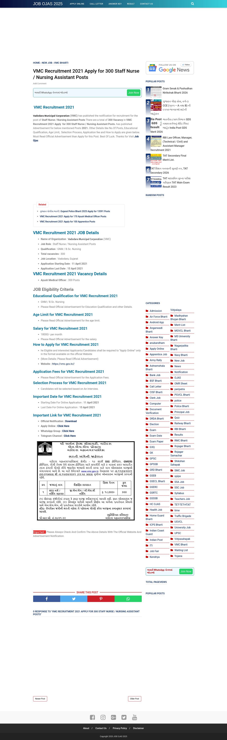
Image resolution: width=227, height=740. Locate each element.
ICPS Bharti (156, 524)
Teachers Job (182, 499)
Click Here (63, 426)
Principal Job (181, 412)
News (177, 366)
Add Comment (39, 83)
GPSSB (154, 464)
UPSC (177, 533)
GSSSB (154, 498)
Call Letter (96, 4)
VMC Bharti (180, 544)
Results (178, 434)
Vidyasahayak (182, 538)
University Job (182, 527)
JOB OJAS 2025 (48, 3)
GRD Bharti (156, 469)
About (86, 728)
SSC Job (179, 487)
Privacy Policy (120, 728)
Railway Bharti (182, 423)
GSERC (154, 487)
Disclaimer (138, 728)
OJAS (177, 377)
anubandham (157, 342)
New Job (179, 360)
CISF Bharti (156, 392)
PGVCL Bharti (182, 394)
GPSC (153, 458)
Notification (181, 372)
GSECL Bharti (157, 481)
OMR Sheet (180, 383)
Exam (153, 430)
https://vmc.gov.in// (63, 363)
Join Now (133, 92)
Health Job (156, 509)
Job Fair (154, 551)
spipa (177, 476)
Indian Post (156, 539)
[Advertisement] (113, 33)
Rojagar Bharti (182, 446)
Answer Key (115, 4)
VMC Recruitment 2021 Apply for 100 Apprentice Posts (67, 221)
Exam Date (156, 435)
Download (71, 421)
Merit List (179, 324)
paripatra (179, 389)
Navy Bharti (181, 355)
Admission (156, 310)
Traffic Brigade (182, 516)
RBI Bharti (180, 429)
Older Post (134, 699)
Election (154, 424)
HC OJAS (155, 504)
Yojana (178, 556)
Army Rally (156, 360)
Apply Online (77, 4)
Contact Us (146, 4)
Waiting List (181, 550)
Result (131, 4)
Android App (157, 322)
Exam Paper (156, 441)
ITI (151, 545)
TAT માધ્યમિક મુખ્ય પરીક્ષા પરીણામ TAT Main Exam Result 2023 (177, 182)
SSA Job (179, 481)
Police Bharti (181, 406)
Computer (155, 403)
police (177, 400)
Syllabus (179, 493)
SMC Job (179, 470)
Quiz (177, 417)
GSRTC (154, 492)
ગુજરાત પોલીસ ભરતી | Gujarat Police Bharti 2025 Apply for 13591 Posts (75, 211)
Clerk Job (155, 397)
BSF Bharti (156, 380)
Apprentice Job (158, 354)
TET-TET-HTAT (182, 504)
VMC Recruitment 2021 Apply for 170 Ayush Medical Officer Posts (73, 216)
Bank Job (155, 375)
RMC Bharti (180, 440)
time (177, 510)
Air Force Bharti (158, 316)
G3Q (152, 447)
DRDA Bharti (157, 418)
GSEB (153, 475)
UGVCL (178, 521)
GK (151, 452)
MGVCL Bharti (182, 330)
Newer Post (40, 699)
